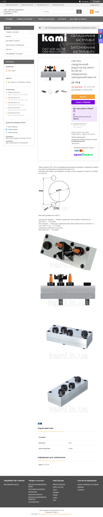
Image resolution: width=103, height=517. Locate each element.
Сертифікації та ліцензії (14, 54)
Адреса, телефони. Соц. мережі (88, 484)
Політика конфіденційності (64, 514)
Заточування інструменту (36, 489)
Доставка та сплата (13, 41)
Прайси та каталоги (46, 19)
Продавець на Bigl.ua (51, 512)
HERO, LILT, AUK (58, 487)
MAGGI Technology (59, 484)
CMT (54, 500)
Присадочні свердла (35, 494)
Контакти (62, 19)
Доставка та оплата (78, 19)
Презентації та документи (15, 45)
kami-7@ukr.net (12, 126)
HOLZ (55, 489)
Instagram (81, 487)
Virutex (55, 497)
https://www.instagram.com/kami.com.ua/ (18, 138)
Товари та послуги (24, 19)
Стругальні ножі (33, 502)
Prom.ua (61, 510)
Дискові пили (32, 491)
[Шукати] (79, 12)
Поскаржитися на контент (47, 514)
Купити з (83, 102)
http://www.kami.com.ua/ (11, 484)
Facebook (81, 489)
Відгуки (8, 36)
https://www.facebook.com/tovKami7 (17, 143)
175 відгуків (85, 1)
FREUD (55, 495)
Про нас (8, 49)
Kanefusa (56, 492)
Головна (9, 19)
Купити (83, 97)
